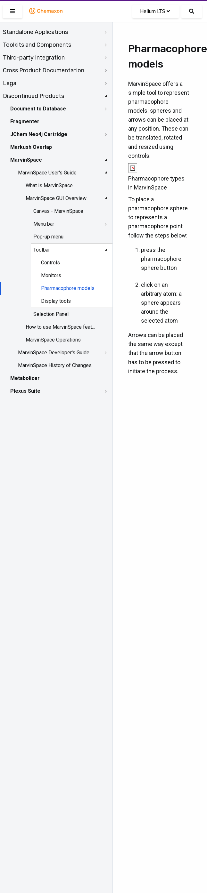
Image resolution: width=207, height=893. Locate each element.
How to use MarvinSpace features (61, 327)
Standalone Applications (35, 32)
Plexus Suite (25, 391)
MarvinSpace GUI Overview (56, 198)
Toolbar (41, 250)
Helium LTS (155, 11)
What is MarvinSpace (49, 185)
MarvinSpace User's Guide (47, 173)
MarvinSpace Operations (53, 340)
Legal (10, 83)
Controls (50, 263)
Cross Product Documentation (43, 70)
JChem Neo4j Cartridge (38, 134)
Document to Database (38, 109)
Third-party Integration (34, 57)
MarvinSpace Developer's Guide (53, 353)
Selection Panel (51, 314)
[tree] (56, 212)
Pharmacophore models (68, 288)
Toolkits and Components (37, 44)
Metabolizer (25, 378)
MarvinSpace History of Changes (55, 365)
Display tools (56, 301)
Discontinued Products (33, 96)
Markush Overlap (31, 147)
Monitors (51, 275)
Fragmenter (24, 121)
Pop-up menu (48, 237)
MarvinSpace (26, 160)
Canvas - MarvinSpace (58, 211)
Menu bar (43, 224)
